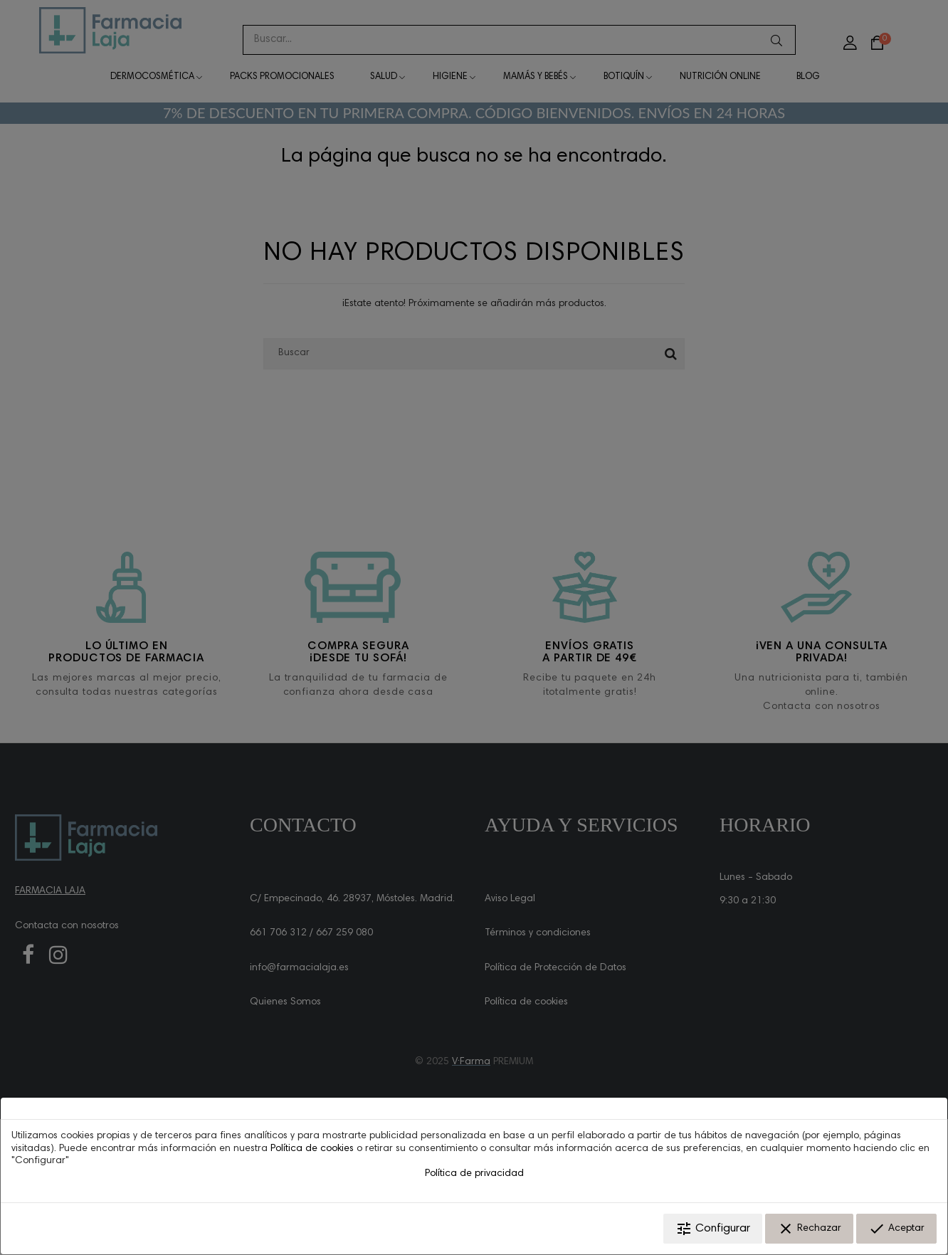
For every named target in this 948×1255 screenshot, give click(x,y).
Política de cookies (312, 1149)
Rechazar (809, 1228)
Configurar (712, 1228)
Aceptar (896, 1228)
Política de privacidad (474, 1174)
